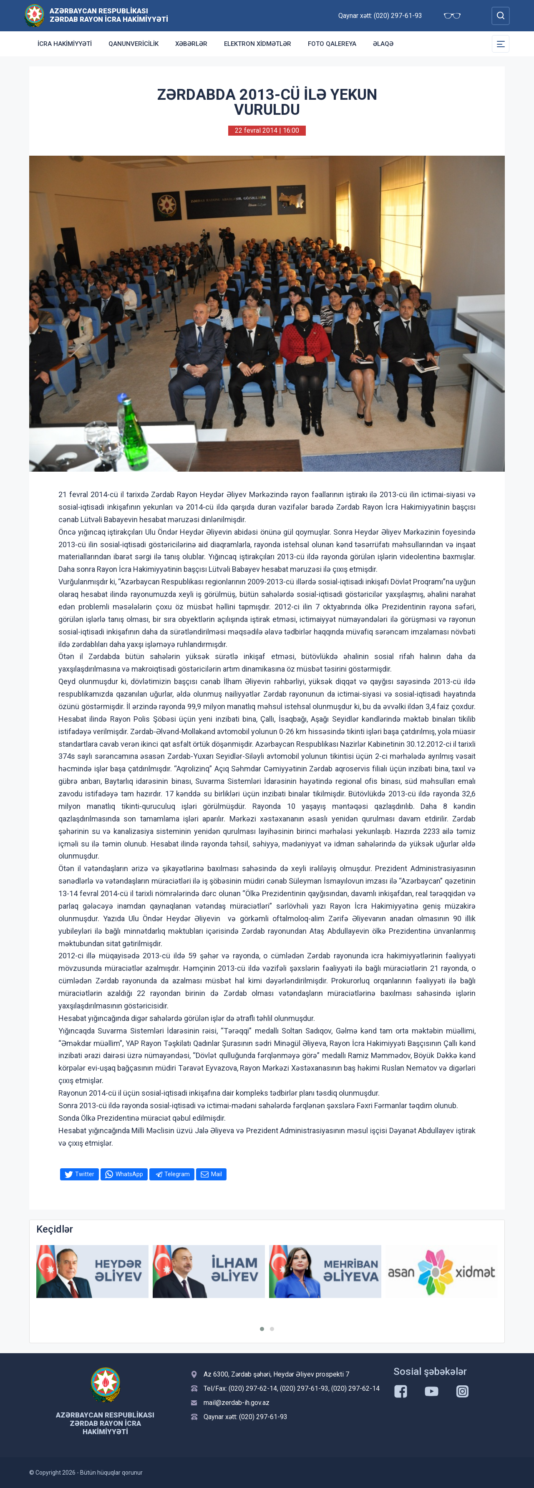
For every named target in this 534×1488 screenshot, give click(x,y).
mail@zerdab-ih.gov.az (237, 1403)
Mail (216, 1174)
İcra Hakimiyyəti (65, 44)
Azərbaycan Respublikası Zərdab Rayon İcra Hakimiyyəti (109, 15)
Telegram (177, 1174)
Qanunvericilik (133, 44)
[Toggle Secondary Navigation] (500, 44)
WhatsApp (129, 1174)
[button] (262, 1329)
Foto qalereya (332, 44)
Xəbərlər (191, 44)
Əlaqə (383, 44)
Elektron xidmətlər (257, 44)
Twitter (84, 1174)
